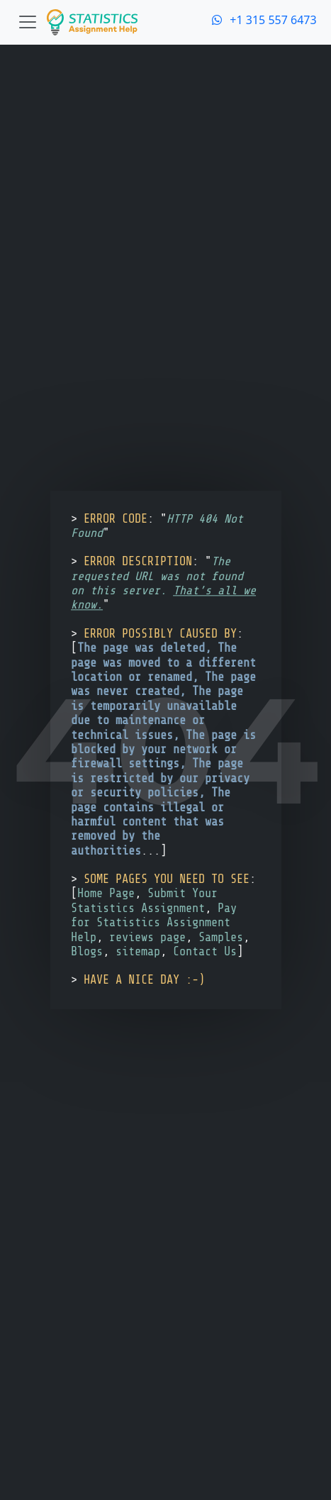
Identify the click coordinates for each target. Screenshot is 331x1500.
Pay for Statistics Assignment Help (154, 922)
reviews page (147, 937)
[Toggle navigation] (28, 22)
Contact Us (205, 951)
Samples (220, 937)
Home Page (106, 894)
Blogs (87, 951)
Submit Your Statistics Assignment (144, 901)
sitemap (138, 951)
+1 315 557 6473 (265, 20)
